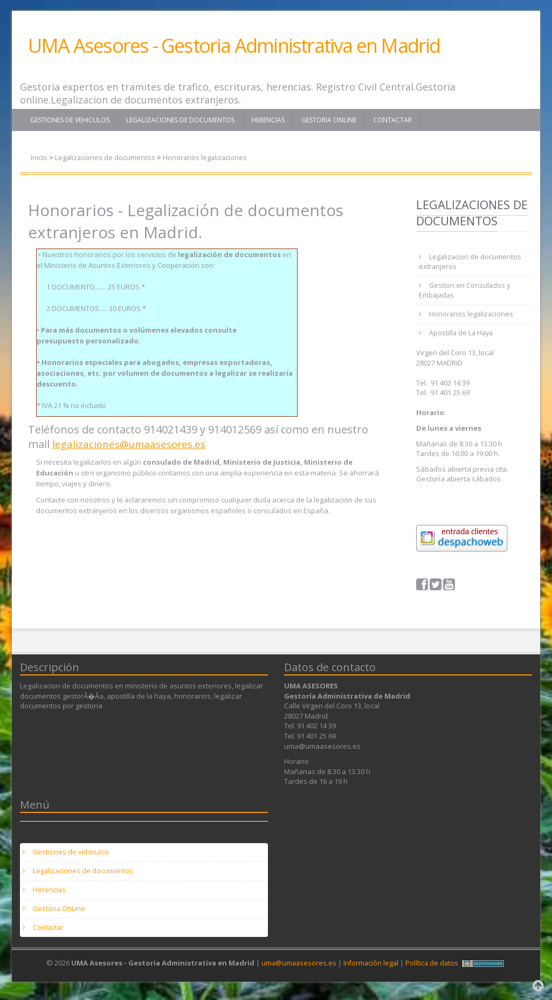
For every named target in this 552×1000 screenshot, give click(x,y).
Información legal (371, 970)
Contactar (392, 120)
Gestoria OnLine (328, 120)
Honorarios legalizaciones (207, 157)
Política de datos (433, 970)
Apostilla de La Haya (462, 336)
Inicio (39, 157)
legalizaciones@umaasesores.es (133, 444)
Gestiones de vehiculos (69, 120)
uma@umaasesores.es (297, 970)
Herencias (268, 120)
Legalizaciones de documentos (180, 120)
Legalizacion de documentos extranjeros (470, 262)
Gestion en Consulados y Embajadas (465, 292)
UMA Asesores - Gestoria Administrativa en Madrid (234, 45)
